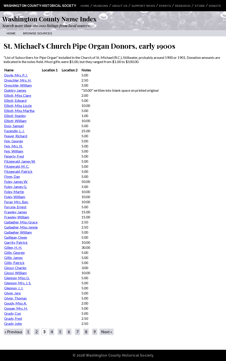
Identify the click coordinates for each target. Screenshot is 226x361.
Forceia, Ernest (15, 207)
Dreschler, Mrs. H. (17, 80)
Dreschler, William (18, 85)
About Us (119, 5)
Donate (215, 5)
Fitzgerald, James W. (19, 161)
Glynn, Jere (12, 293)
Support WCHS (143, 5)
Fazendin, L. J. (14, 131)
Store (200, 5)
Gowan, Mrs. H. (16, 308)
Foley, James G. (15, 186)
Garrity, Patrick (16, 242)
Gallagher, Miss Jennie (21, 227)
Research (182, 5)
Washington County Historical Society (40, 5)
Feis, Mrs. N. (13, 146)
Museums (100, 5)
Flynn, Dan (12, 176)
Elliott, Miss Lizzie (18, 105)
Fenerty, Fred (14, 156)
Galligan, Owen (15, 237)
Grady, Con (12, 313)
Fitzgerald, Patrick (18, 171)
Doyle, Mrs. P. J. (16, 75)
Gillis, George (14, 252)
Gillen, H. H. (13, 247)
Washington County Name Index (49, 19)
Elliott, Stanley (15, 116)
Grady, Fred (13, 318)
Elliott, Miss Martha (19, 110)
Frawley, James (15, 212)
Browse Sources (37, 33)
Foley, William (14, 197)
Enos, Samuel (14, 126)
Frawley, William (16, 217)
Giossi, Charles (15, 268)
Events (165, 5)
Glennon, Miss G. (17, 278)
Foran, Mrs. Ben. (16, 202)
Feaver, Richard (15, 136)
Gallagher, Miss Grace (21, 222)
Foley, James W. (16, 181)
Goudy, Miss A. (15, 303)
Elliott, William (15, 121)
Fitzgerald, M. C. (16, 166)
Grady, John (13, 323)
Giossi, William (15, 273)
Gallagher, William (18, 232)
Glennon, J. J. (13, 288)
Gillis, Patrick (14, 263)
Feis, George (13, 141)
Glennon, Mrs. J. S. (17, 283)
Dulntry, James (15, 90)
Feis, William (13, 151)
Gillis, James (13, 257)
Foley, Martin (14, 192)
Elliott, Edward (15, 100)
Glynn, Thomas (15, 298)
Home (85, 5)
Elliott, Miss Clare (17, 95)
